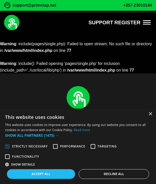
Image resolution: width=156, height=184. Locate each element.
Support (100, 22)
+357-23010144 (137, 5)
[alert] (78, 146)
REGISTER (127, 22)
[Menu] (147, 22)
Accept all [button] (41, 174)
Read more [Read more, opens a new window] (82, 130)
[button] (78, 135)
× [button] (150, 114)
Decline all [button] (114, 174)
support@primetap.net (34, 5)
